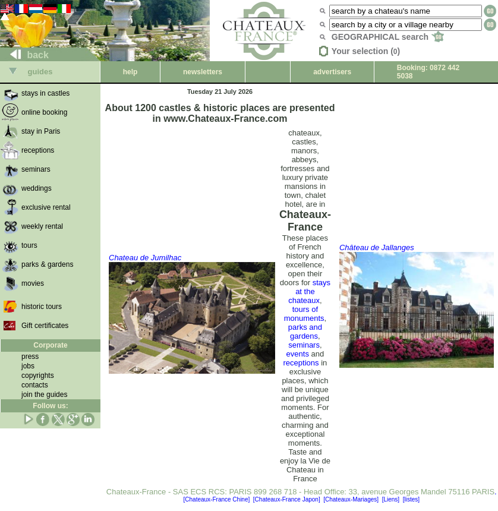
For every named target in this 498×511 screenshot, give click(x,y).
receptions (301, 362)
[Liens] (390, 499)
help (130, 72)
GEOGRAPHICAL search (388, 37)
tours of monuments (304, 314)
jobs (27, 366)
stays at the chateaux (309, 291)
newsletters (202, 72)
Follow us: (50, 406)
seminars (304, 344)
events (297, 353)
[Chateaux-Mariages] (351, 499)
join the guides (44, 394)
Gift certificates (44, 325)
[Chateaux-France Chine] (217, 499)
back (25, 55)
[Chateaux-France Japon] (286, 499)
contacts (34, 385)
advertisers (332, 72)
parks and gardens (305, 331)
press (30, 356)
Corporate (50, 345)
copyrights (37, 375)
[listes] (411, 499)
